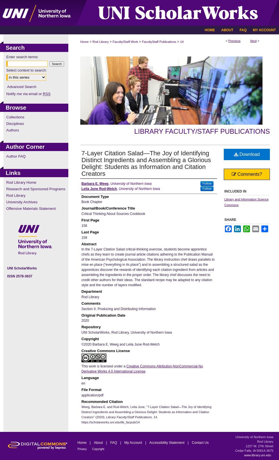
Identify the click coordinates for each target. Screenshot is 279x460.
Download (247, 154)
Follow (207, 183)
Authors (12, 130)
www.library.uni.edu (257, 455)
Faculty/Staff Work (125, 41)
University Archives (22, 202)
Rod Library (101, 41)
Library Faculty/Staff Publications (202, 131)
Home (84, 41)
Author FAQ (16, 156)
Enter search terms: (22, 57)
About (99, 443)
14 (182, 41)
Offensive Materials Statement (31, 208)
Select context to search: (26, 70)
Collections (15, 117)
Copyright (98, 449)
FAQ (114, 443)
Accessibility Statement (167, 443)
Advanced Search (21, 87)
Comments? (247, 174)
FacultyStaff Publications (159, 41)
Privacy (82, 449)
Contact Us (200, 443)
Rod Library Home (21, 182)
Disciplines (15, 124)
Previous (234, 41)
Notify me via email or (28, 94)
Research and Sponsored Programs (35, 189)
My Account (133, 443)
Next (253, 41)
